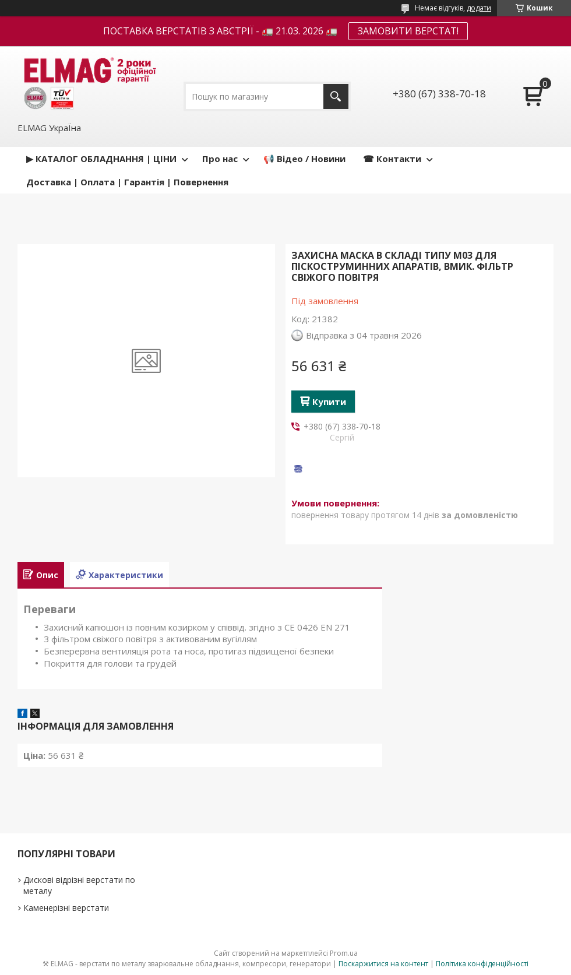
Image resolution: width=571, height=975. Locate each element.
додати (479, 8)
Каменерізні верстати (66, 907)
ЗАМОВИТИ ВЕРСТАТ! (408, 30)
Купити (329, 401)
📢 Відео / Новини (304, 158)
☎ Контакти (392, 158)
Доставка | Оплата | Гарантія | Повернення (127, 182)
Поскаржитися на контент (383, 964)
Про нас (220, 158)
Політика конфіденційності (482, 964)
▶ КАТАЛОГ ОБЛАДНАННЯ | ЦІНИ (101, 158)
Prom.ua (344, 953)
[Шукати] (335, 96)
